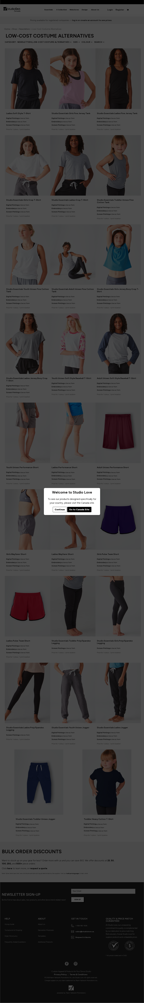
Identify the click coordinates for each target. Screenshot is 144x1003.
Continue (60, 509)
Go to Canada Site (79, 509)
